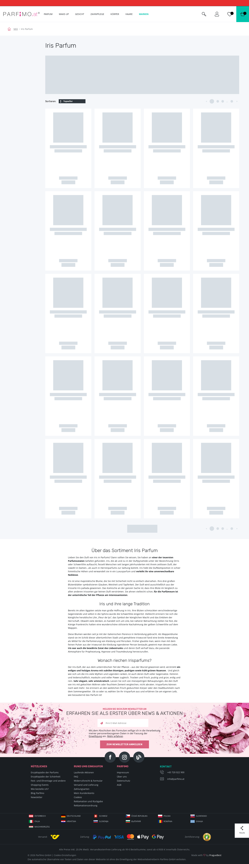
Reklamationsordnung (85, 805)
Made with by (206, 855)
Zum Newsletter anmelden (124, 744)
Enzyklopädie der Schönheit (45, 776)
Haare (129, 14)
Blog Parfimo (37, 793)
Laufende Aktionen (84, 772)
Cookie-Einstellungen (65, 855)
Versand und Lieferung (86, 784)
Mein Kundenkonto (84, 793)
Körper (115, 14)
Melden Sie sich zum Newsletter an (124, 712)
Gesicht (79, 14)
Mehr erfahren (115, 736)
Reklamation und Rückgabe (88, 801)
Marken (143, 14)
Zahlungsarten (81, 788)
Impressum (123, 772)
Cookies (78, 797)
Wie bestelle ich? (40, 788)
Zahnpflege (97, 14)
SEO (15, 28)
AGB (119, 784)
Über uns (122, 776)
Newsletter (36, 797)
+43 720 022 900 (175, 772)
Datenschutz (123, 780)
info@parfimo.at (175, 778)
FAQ (76, 776)
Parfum (48, 14)
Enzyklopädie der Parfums (45, 772)
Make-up (64, 14)
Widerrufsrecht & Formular (88, 780)
